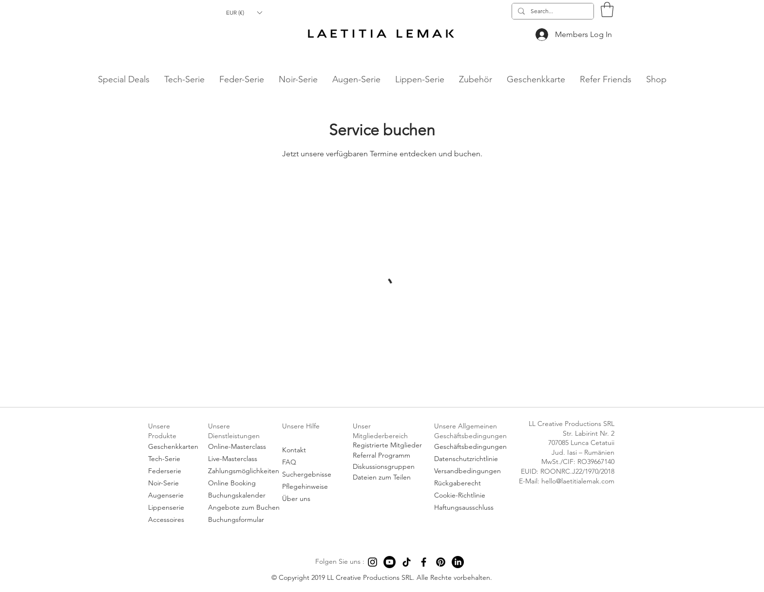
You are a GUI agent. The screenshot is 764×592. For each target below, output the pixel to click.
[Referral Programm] (388, 456)
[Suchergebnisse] (310, 474)
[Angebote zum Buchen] (244, 507)
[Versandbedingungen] (472, 471)
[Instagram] (372, 562)
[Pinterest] (441, 562)
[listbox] (244, 12)
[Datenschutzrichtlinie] (472, 459)
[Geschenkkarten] (173, 447)
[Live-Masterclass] (243, 459)
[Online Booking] (243, 483)
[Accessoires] (173, 520)
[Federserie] (173, 471)
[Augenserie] (173, 495)
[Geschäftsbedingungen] (472, 447)
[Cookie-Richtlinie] (472, 495)
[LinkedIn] (458, 562)
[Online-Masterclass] (243, 447)
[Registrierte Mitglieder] (388, 445)
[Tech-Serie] (173, 459)
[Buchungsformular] (243, 520)
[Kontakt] (310, 450)
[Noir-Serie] (173, 483)
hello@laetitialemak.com (86, 91)
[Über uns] (310, 499)
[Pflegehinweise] (310, 487)
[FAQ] (310, 462)
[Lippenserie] (173, 507)
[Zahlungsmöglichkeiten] (243, 471)
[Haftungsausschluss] (472, 507)
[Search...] (552, 11)
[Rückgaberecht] (472, 483)
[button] (244, 12)
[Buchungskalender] (243, 495)
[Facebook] (424, 562)
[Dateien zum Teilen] (388, 477)
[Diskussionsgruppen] (388, 467)
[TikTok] (407, 562)
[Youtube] (389, 562)
